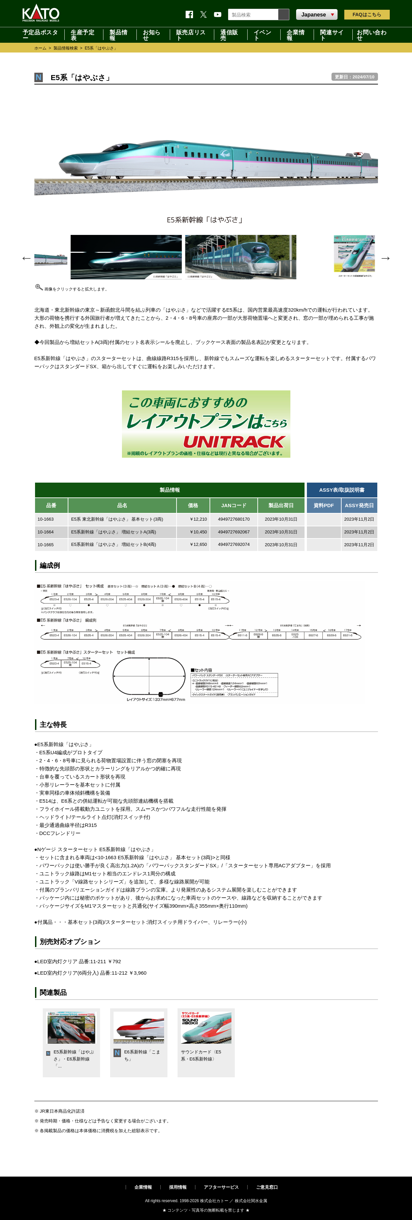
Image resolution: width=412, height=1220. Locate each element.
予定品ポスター (40, 34)
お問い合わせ (371, 34)
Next (385, 257)
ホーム (40, 48)
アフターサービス (221, 1187)
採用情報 (178, 1187)
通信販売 (229, 34)
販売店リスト (191, 34)
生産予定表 (83, 34)
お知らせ (152, 34)
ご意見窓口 (267, 1187)
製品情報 (118, 34)
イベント (263, 34)
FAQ (367, 14)
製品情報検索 (66, 48)
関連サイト (332, 34)
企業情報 (296, 34)
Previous (26, 257)
